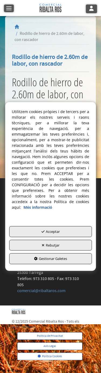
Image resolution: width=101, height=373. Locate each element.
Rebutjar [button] (51, 245)
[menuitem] (50, 336)
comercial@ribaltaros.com (41, 290)
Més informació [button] (37, 207)
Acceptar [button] (50, 231)
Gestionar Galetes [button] (50, 258)
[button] (50, 8)
